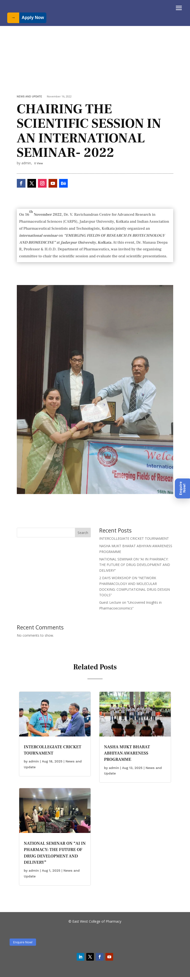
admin (34, 761)
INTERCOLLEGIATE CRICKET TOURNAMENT (134, 538)
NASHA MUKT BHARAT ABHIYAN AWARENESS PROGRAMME (127, 753)
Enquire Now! (22, 942)
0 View (38, 163)
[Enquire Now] (182, 488)
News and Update (29, 96)
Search (83, 532)
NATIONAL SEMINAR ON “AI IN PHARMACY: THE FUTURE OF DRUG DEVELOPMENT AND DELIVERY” (134, 565)
